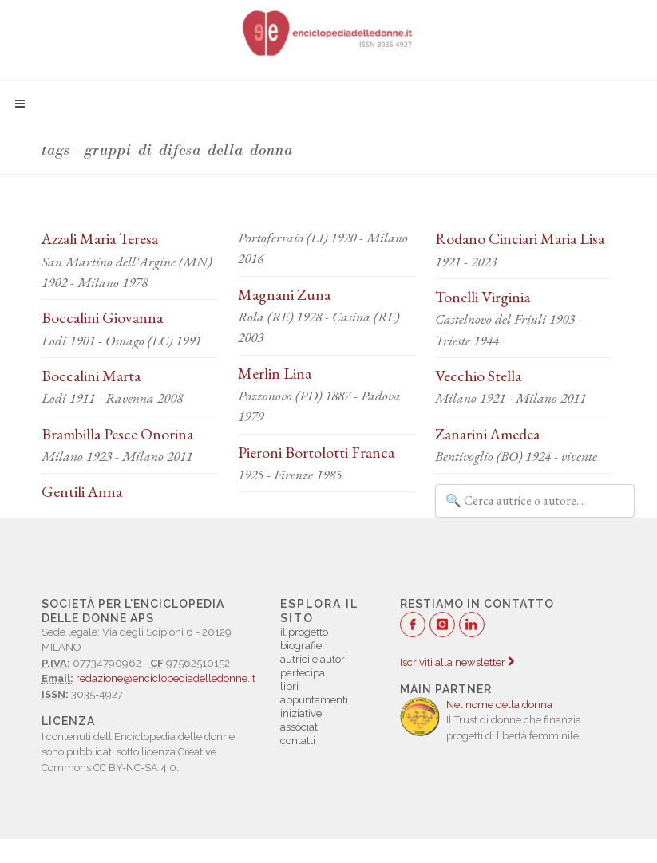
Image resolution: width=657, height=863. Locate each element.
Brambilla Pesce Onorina (117, 434)
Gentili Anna (82, 491)
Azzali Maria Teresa (100, 238)
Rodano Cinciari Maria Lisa (519, 238)
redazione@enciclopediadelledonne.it (165, 678)
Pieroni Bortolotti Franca (316, 452)
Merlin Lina (274, 373)
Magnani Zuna (284, 294)
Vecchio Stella (478, 375)
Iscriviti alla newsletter (457, 662)
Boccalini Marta (91, 375)
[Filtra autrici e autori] (535, 501)
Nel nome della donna (499, 705)
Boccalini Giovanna (102, 317)
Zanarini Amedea (487, 434)
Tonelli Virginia (482, 296)
